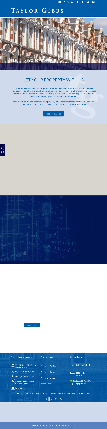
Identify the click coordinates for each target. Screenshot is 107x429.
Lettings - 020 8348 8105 (25, 376)
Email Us (18, 388)
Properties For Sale (48, 366)
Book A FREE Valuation (2, 150)
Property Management (50, 378)
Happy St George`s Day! (80, 365)
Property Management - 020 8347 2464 (25, 382)
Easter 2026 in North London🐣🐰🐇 (78, 374)
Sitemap (52, 393)
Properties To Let (48, 372)
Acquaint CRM (84, 393)
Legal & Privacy (41, 393)
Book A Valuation (53, 114)
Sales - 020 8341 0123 (24, 371)
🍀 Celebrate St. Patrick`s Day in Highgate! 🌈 (80, 382)
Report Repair (46, 384)
